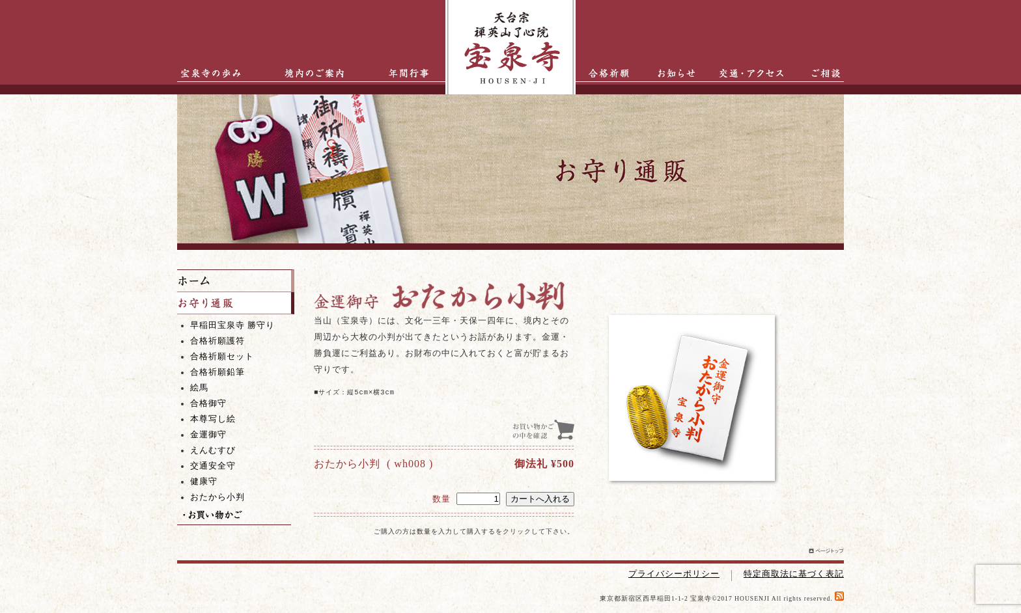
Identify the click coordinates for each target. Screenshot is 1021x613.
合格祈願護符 (217, 341)
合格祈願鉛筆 (217, 372)
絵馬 (199, 387)
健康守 (203, 481)
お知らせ (670, 73)
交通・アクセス (754, 73)
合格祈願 (605, 73)
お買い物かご (234, 515)
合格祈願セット (222, 356)
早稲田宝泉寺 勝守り (232, 325)
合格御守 (208, 403)
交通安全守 (213, 465)
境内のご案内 (311, 73)
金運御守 (208, 434)
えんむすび (213, 450)
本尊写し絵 (213, 419)
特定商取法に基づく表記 (794, 574)
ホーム (235, 280)
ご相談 (818, 73)
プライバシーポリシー (674, 574)
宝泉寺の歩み (206, 73)
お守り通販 (235, 303)
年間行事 (398, 73)
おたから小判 (217, 497)
